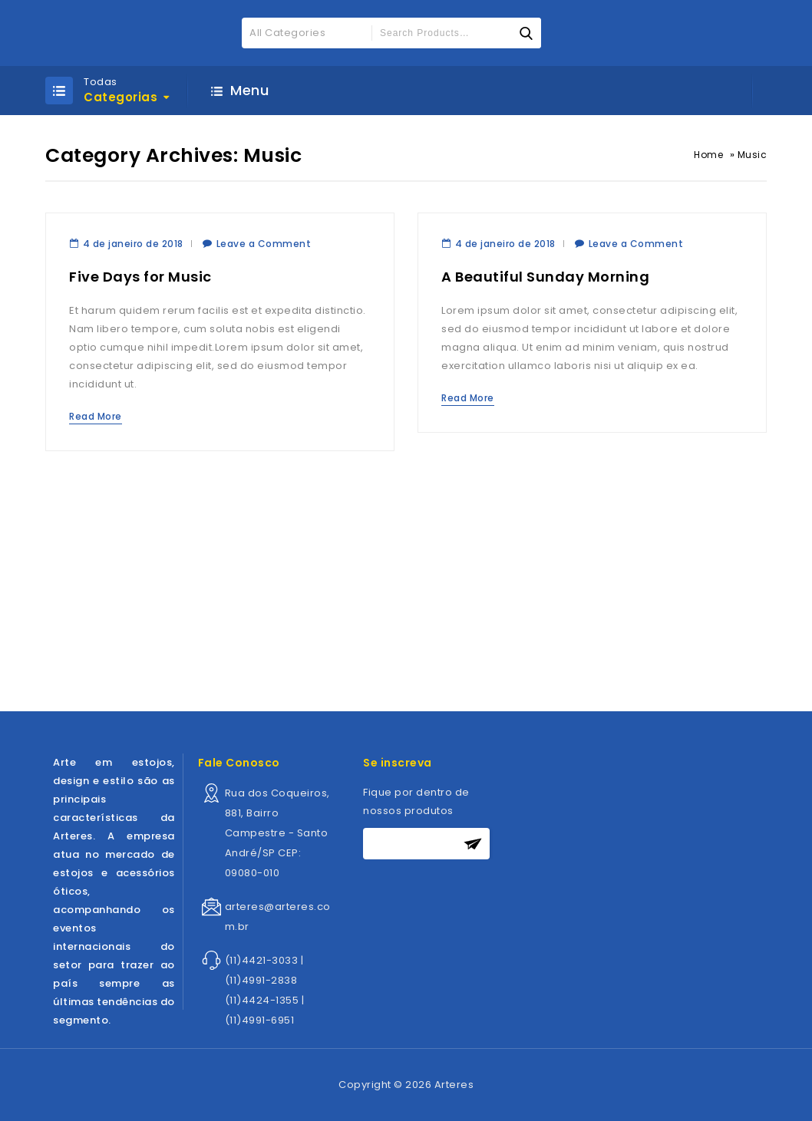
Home (708, 154)
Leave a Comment (264, 243)
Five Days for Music (140, 276)
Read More (95, 416)
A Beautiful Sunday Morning (545, 276)
